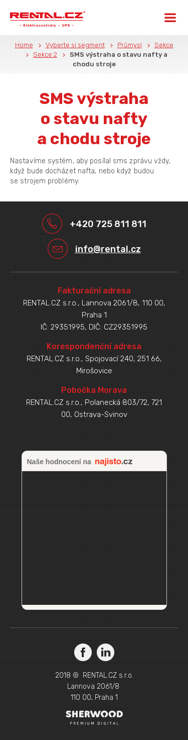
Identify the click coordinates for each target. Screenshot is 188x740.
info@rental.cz (108, 249)
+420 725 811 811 (108, 224)
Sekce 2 (45, 54)
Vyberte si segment (75, 45)
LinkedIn (105, 652)
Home (24, 45)
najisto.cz (113, 462)
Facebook (83, 652)
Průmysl (129, 45)
